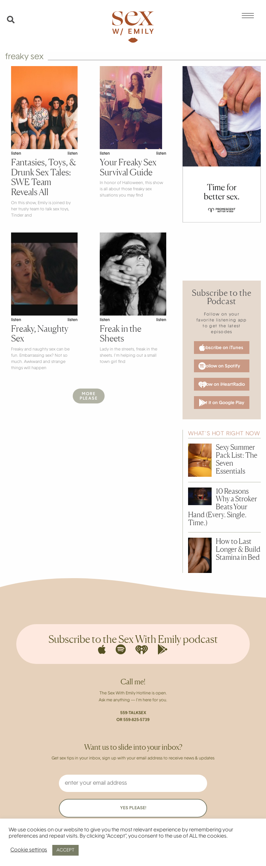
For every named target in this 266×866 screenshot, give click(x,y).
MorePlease (89, 396)
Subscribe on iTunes (221, 348)
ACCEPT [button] (65, 850)
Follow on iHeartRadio (221, 385)
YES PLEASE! (133, 808)
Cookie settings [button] (28, 850)
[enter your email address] (133, 783)
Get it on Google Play (221, 403)
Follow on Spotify (219, 366)
